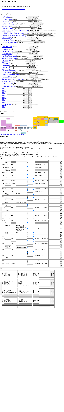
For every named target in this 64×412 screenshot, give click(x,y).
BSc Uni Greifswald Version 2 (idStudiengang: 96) (7, 53)
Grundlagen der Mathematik (8, 198)
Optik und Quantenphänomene (8, 164)
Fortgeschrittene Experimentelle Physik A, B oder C (8, 237)
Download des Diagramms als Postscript (4, 134)
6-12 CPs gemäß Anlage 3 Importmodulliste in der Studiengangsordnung (22, 253)
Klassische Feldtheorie (8, 172)
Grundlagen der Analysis (8, 206)
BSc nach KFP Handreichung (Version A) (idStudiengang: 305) (8, 86)
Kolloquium (8, 269)
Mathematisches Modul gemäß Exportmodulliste (8, 221)
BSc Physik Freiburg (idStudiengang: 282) (6, 39)
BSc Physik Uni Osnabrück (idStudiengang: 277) (7, 38)
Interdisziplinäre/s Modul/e (8, 253)
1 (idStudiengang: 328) (4, 95)
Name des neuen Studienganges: (6, 111)
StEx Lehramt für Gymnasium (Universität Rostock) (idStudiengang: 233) (9, 58)
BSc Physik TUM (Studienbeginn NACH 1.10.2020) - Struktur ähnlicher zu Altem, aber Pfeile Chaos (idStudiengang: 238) (15, 30)
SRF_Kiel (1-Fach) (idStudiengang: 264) (6, 67)
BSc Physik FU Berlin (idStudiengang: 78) (6, 50)
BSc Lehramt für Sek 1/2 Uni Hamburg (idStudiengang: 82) (8, 51)
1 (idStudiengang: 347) (4, 108)
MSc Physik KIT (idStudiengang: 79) (6, 18)
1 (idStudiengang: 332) (4, 98)
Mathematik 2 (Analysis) (8, 202)
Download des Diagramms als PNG (13, 134)
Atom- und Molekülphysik (8, 166)
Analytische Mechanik (8, 170)
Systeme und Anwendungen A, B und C (8, 246)
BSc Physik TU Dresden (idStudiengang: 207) (6, 21)
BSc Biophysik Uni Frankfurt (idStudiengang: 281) (7, 76)
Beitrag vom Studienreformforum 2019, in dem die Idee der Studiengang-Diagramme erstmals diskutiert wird (13, 9)
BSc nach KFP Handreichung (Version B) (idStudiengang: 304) (8, 85)
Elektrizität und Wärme (8, 163)
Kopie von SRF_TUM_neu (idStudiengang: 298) (7, 83)
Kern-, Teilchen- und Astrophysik (8, 169)
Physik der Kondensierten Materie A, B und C (8, 245)
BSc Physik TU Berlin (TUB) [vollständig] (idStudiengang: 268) (8, 70)
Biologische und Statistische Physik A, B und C (8, 235)
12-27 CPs (22, 217)
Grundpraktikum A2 (8, 185)
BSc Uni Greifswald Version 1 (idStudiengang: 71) (7, 48)
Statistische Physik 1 (8, 175)
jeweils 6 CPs (22, 235)
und (8, 201)
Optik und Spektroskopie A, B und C (8, 242)
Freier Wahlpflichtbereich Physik (8, 229)
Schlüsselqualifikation (8, 256)
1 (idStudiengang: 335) (4, 100)
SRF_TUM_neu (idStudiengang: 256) (6, 63)
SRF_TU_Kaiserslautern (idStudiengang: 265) (6, 68)
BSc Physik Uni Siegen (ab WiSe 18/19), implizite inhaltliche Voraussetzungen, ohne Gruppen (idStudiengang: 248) (14, 35)
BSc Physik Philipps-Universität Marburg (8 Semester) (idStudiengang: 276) (10, 74)
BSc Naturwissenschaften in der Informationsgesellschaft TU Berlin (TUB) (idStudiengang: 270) (12, 71)
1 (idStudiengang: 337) (4, 101)
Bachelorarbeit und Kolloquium (8, 259)
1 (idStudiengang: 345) (4, 107)
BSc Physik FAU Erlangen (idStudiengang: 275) (7, 37)
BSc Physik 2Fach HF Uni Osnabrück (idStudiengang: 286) (8, 40)
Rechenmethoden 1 (8, 178)
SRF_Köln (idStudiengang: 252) (5, 61)
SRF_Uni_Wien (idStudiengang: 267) (6, 69)
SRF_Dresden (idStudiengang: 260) (5, 64)
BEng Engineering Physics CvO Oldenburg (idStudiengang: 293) (8, 81)
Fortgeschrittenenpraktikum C (8, 222)
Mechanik (8, 161)
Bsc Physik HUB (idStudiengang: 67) (6, 17)
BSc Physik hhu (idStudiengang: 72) (5, 49)
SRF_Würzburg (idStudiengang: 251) (6, 60)
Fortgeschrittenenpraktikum (8, 191)
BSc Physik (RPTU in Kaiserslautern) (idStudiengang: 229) (8, 28)
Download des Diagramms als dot (20, 134)
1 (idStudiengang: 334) (4, 99)
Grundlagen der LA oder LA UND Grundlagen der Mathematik (22, 193)
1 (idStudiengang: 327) (4, 94)
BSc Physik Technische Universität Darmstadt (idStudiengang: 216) (9, 23)
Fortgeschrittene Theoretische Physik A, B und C (8, 239)
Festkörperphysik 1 (8, 167)
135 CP (8, 262)
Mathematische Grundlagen (8, 261)
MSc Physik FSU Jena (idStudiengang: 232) (6, 57)
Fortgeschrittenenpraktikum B (8, 190)
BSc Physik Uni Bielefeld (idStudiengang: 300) (7, 84)
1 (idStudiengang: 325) (4, 93)
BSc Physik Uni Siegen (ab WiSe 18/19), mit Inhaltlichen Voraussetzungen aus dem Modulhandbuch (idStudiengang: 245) (15, 33)
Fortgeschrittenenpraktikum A (8, 188)
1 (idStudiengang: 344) (4, 106)
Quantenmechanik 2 (8, 218)
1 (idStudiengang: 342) (4, 105)
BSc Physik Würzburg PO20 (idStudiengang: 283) (7, 77)
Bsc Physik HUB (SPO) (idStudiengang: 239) (6, 31)
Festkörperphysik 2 (8, 224)
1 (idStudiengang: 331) (4, 97)
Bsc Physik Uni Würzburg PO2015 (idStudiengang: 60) (7, 46)
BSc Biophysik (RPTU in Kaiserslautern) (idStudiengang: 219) (8, 24)
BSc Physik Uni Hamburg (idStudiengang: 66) (6, 16)
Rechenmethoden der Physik (8, 177)
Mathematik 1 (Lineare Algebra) (8, 193)
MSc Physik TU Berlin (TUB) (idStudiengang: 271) (7, 72)
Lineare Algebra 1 (8, 196)
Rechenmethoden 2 (8, 180)
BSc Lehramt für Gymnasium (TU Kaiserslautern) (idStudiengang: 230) (9, 56)
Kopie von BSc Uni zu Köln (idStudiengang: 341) (7, 104)
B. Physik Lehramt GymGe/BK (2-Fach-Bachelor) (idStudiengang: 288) (9, 78)
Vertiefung (8, 217)
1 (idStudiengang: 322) (4, 91)
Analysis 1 (8, 204)
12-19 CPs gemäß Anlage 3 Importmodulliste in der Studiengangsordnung (22, 250)
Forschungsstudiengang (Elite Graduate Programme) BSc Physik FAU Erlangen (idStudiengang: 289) (12, 79)
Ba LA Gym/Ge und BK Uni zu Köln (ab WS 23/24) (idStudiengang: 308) (9, 42)
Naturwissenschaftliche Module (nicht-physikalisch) (8, 250)
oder (8, 199)
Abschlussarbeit (8, 267)
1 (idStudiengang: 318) (4, 88)
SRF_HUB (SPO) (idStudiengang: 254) (6, 62)
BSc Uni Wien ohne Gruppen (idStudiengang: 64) (7, 47)
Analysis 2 (8, 212)
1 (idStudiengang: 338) (4, 102)
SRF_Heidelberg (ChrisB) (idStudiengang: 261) (7, 65)
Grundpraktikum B (8, 186)
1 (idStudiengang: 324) (4, 92)
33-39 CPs (22, 261)
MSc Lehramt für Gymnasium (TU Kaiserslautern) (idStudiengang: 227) (9, 55)
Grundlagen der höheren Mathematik (8, 210)
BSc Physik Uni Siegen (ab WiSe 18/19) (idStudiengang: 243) (8, 32)
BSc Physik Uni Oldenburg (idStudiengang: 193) (7, 54)
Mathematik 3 (8, 209)
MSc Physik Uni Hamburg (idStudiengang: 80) (7, 19)
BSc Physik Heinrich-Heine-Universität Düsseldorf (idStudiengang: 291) (9, 41)
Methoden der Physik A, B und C (8, 241)
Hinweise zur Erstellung (4, 137)
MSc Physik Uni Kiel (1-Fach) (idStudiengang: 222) (7, 25)
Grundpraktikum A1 (8, 183)
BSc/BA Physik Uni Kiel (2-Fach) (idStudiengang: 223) (7, 26)
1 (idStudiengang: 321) (4, 90)
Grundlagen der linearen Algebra (8, 194)
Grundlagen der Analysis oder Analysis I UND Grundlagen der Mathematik (22, 202)
